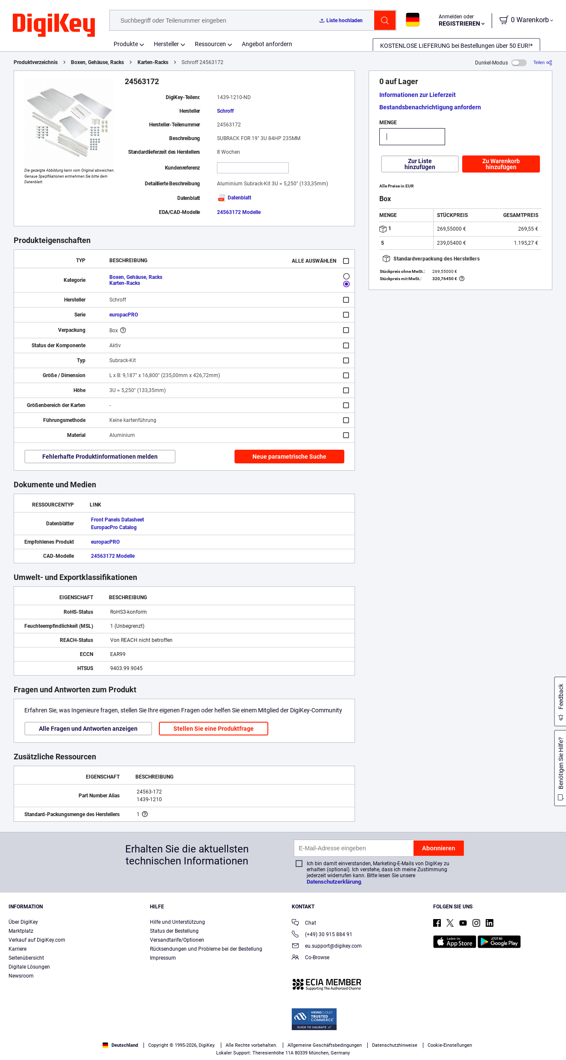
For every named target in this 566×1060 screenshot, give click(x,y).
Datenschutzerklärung (334, 881)
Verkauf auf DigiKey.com (37, 940)
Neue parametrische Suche (289, 456)
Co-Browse (310, 958)
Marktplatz (21, 931)
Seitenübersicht (26, 958)
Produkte (126, 44)
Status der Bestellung (174, 931)
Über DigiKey (23, 922)
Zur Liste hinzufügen (420, 164)
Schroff (225, 111)
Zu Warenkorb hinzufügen (501, 164)
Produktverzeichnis (36, 62)
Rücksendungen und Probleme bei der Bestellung (206, 949)
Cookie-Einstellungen (450, 1045)
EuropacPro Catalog (114, 527)
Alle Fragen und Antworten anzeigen (88, 728)
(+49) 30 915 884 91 (322, 935)
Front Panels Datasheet (117, 520)
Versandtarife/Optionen (177, 940)
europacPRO (123, 315)
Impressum (163, 958)
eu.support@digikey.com (327, 947)
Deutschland (120, 1045)
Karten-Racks (153, 62)
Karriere (17, 949)
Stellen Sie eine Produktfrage (213, 728)
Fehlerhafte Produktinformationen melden (100, 456)
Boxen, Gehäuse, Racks (97, 62)
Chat (304, 923)
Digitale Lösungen (29, 967)
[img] (54, 26)
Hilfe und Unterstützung (177, 922)
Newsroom (21, 976)
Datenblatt (234, 198)
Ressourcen (210, 44)
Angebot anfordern (267, 44)
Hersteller (166, 44)
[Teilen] (543, 62)
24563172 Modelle (239, 212)
